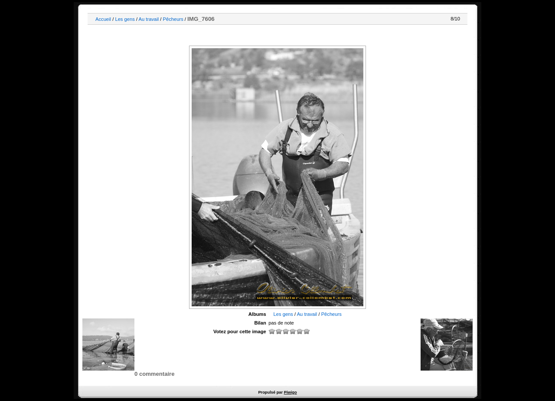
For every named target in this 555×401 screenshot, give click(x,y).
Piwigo (290, 392)
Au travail (149, 19)
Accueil (103, 19)
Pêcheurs (173, 19)
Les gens (124, 19)
